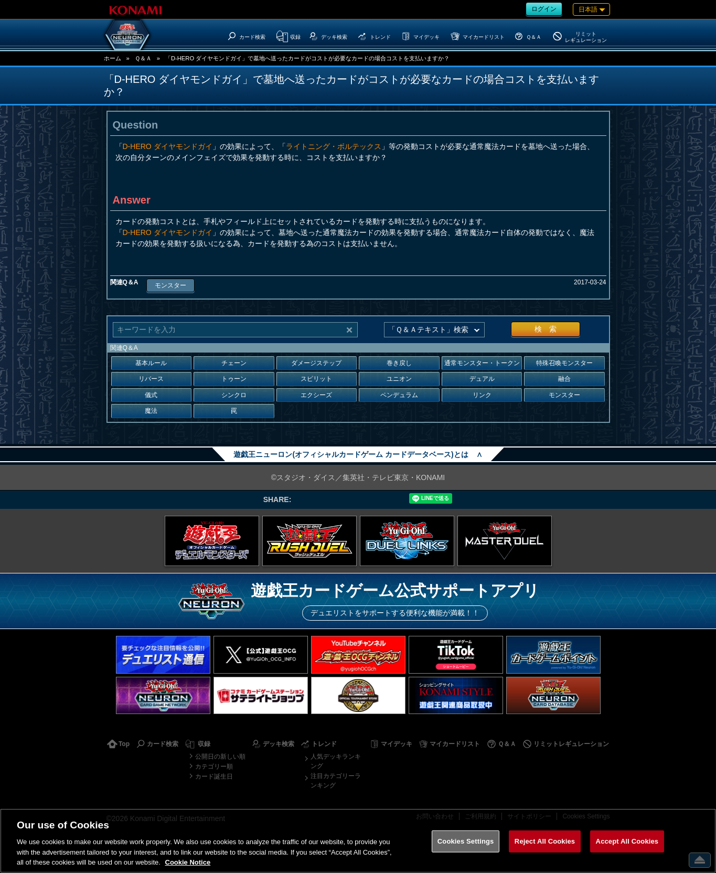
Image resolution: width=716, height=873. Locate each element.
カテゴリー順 (214, 766)
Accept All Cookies (627, 841)
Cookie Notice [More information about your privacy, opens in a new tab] (188, 862)
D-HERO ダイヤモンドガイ (167, 146)
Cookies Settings (465, 841)
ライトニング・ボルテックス (333, 146)
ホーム (112, 58)
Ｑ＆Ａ (143, 58)
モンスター (170, 285)
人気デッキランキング (336, 761)
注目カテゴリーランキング (336, 780)
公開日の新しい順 (220, 756)
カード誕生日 (214, 776)
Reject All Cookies (545, 841)
